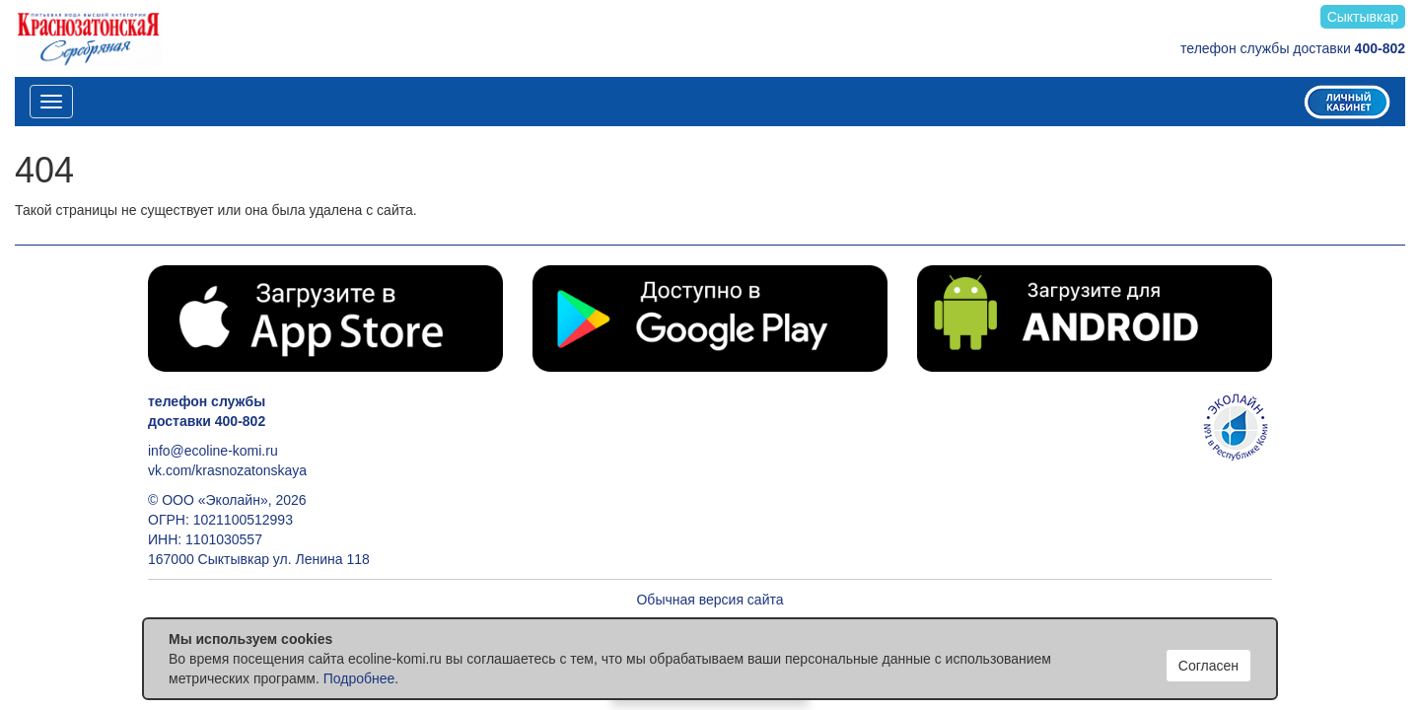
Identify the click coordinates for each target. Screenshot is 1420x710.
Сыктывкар (1362, 17)
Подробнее (359, 678)
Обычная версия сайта (709, 599)
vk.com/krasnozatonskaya (227, 470)
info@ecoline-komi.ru (213, 451)
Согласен (1208, 666)
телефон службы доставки (1292, 48)
